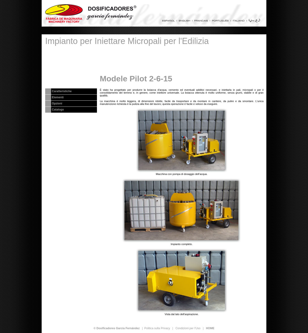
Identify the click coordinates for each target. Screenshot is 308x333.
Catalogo (58, 109)
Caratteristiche (62, 91)
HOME (210, 328)
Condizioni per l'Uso (188, 328)
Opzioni (57, 103)
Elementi (58, 97)
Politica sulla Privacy (157, 328)
